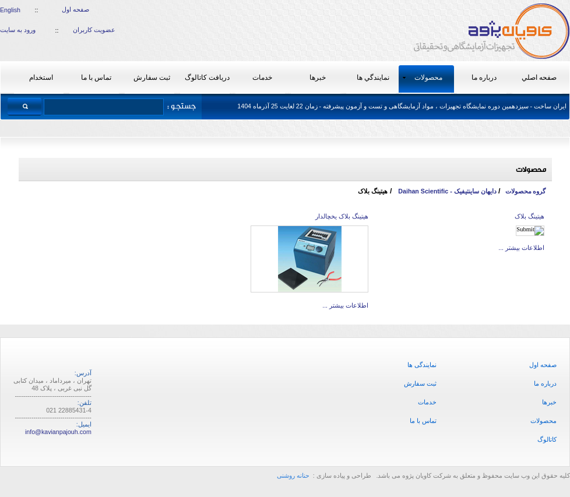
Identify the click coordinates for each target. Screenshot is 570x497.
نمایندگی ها (422, 364)
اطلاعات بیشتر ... (521, 247)
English (10, 9)
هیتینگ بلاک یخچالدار (341, 216)
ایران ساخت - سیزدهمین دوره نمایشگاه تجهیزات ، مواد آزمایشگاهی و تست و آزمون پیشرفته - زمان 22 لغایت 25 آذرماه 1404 (402, 106)
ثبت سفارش (420, 383)
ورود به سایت (18, 29)
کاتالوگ (547, 439)
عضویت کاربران (94, 29)
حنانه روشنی (294, 475)
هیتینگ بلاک (529, 216)
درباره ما (545, 383)
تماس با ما (423, 420)
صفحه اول (75, 9)
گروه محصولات (525, 191)
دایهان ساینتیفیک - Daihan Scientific (446, 191)
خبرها (549, 402)
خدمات (427, 402)
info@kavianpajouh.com (58, 431)
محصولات (543, 420)
